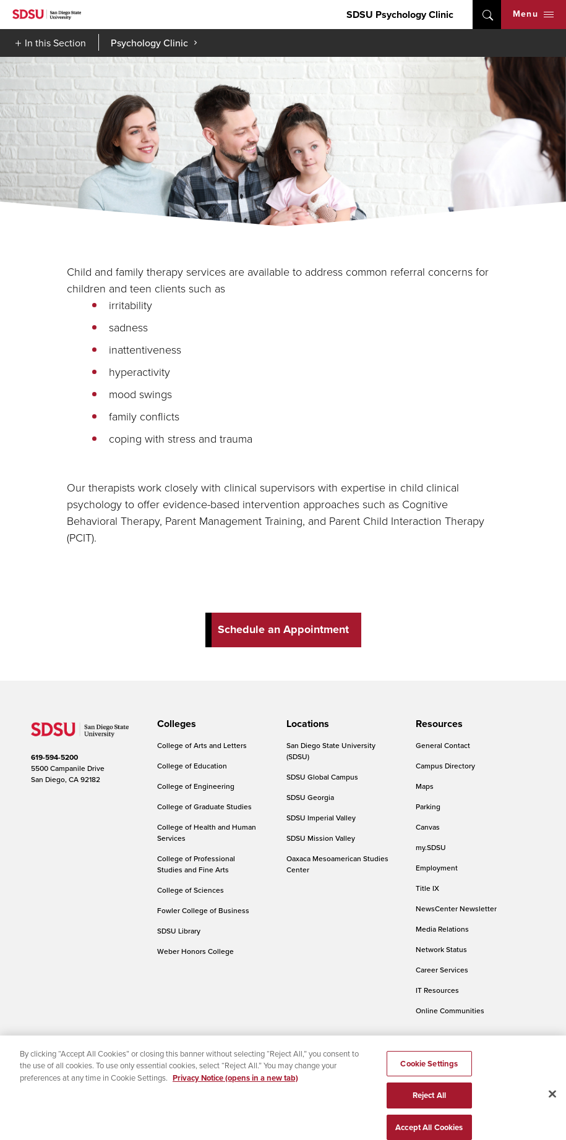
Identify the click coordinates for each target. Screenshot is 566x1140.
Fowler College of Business (203, 910)
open (487, 14)
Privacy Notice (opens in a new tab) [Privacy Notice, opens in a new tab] (235, 1086)
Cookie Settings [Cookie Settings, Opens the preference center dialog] (429, 1072)
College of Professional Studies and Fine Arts (196, 864)
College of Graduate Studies (204, 806)
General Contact (443, 745)
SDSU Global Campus (322, 777)
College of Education (192, 765)
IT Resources (437, 990)
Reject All (429, 1104)
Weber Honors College (195, 951)
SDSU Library (178, 930)
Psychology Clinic (149, 42)
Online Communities (450, 1010)
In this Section (55, 42)
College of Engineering (195, 786)
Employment (437, 867)
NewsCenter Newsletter (456, 908)
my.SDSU (431, 847)
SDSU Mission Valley (320, 838)
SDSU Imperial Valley (321, 817)
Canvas (428, 827)
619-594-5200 (54, 757)
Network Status (441, 949)
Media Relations (442, 929)
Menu (533, 13)
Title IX (427, 888)
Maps (425, 786)
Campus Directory (445, 765)
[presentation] (174, 724)
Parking (428, 806)
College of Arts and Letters (202, 745)
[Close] (552, 1102)
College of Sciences (190, 890)
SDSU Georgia (310, 797)
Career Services (442, 969)
